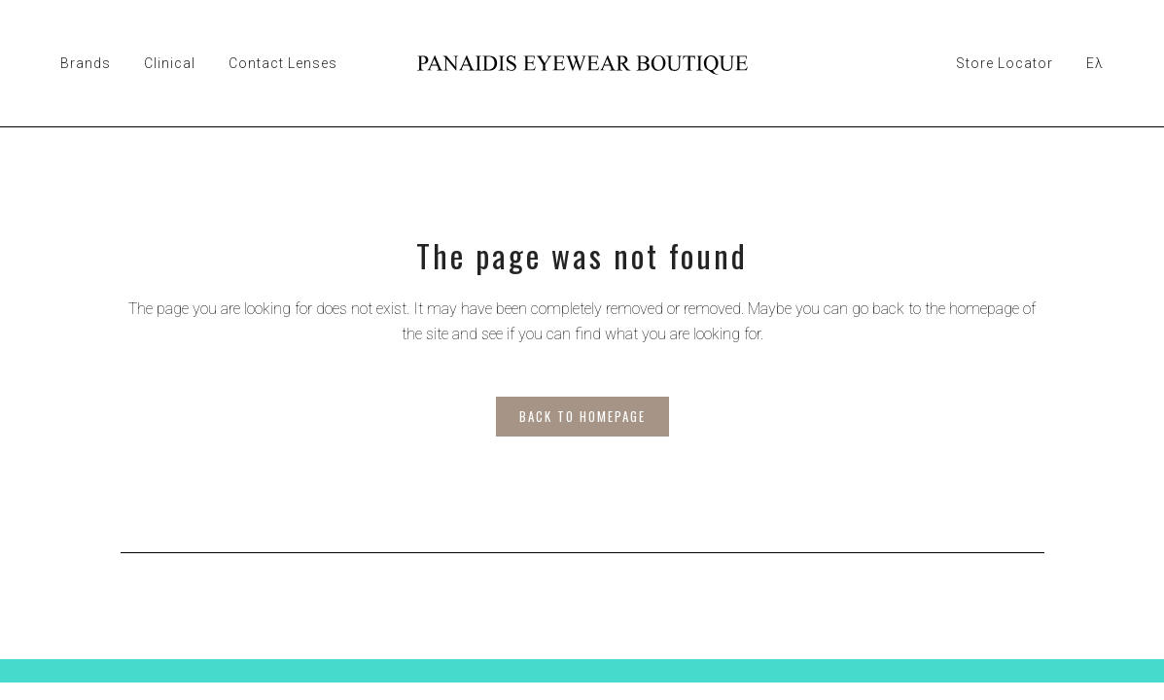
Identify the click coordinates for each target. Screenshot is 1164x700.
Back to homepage (582, 416)
